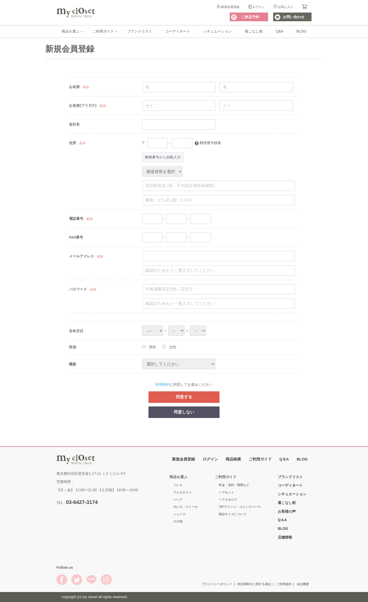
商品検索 (233, 459)
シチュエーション (217, 31)
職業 (72, 364)
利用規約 (162, 384)
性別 (72, 347)
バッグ (177, 499)
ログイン (258, 7)
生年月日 (76, 331)
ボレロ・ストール (185, 507)
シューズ (179, 514)
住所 (72, 143)
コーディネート (177, 31)
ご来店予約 (250, 17)
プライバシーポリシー (217, 584)
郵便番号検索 (210, 143)
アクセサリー (182, 492)
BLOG (301, 31)
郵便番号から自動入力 (163, 157)
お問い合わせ (293, 17)
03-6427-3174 (82, 502)
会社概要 (303, 584)
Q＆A (284, 459)
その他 (177, 521)
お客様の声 (287, 511)
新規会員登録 (230, 7)
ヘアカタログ (228, 499)
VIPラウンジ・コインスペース (239, 507)
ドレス (177, 485)
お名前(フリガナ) (82, 105)
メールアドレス (81, 256)
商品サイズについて (232, 514)
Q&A (279, 31)
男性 (149, 347)
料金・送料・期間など (234, 485)
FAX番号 (76, 237)
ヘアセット (226, 492)
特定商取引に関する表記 (254, 584)
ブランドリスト (139, 31)
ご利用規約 (284, 584)
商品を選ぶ (70, 31)
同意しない (184, 412)
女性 (169, 347)
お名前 (74, 87)
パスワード (78, 289)
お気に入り (285, 7)
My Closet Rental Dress (75, 12)
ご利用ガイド (103, 31)
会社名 (74, 124)
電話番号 (76, 219)
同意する (184, 397)
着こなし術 (254, 31)
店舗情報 (285, 537)
